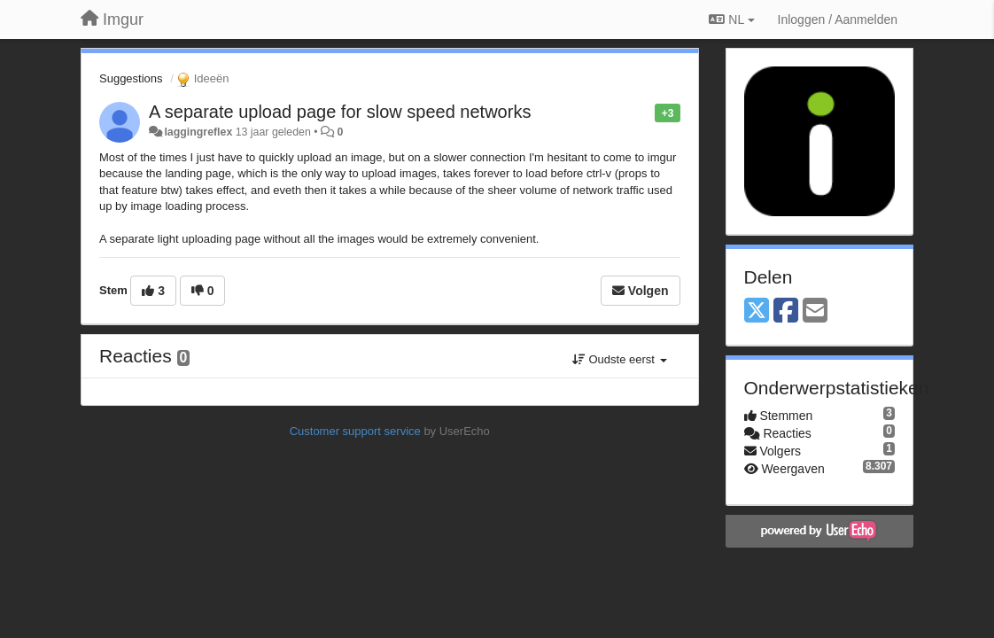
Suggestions (131, 78)
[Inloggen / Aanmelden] (838, 19)
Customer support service (355, 431)
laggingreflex (198, 132)
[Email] (815, 311)
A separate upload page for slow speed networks (340, 111)
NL (731, 19)
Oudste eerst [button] (619, 359)
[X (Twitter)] (756, 311)
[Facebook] (785, 311)
